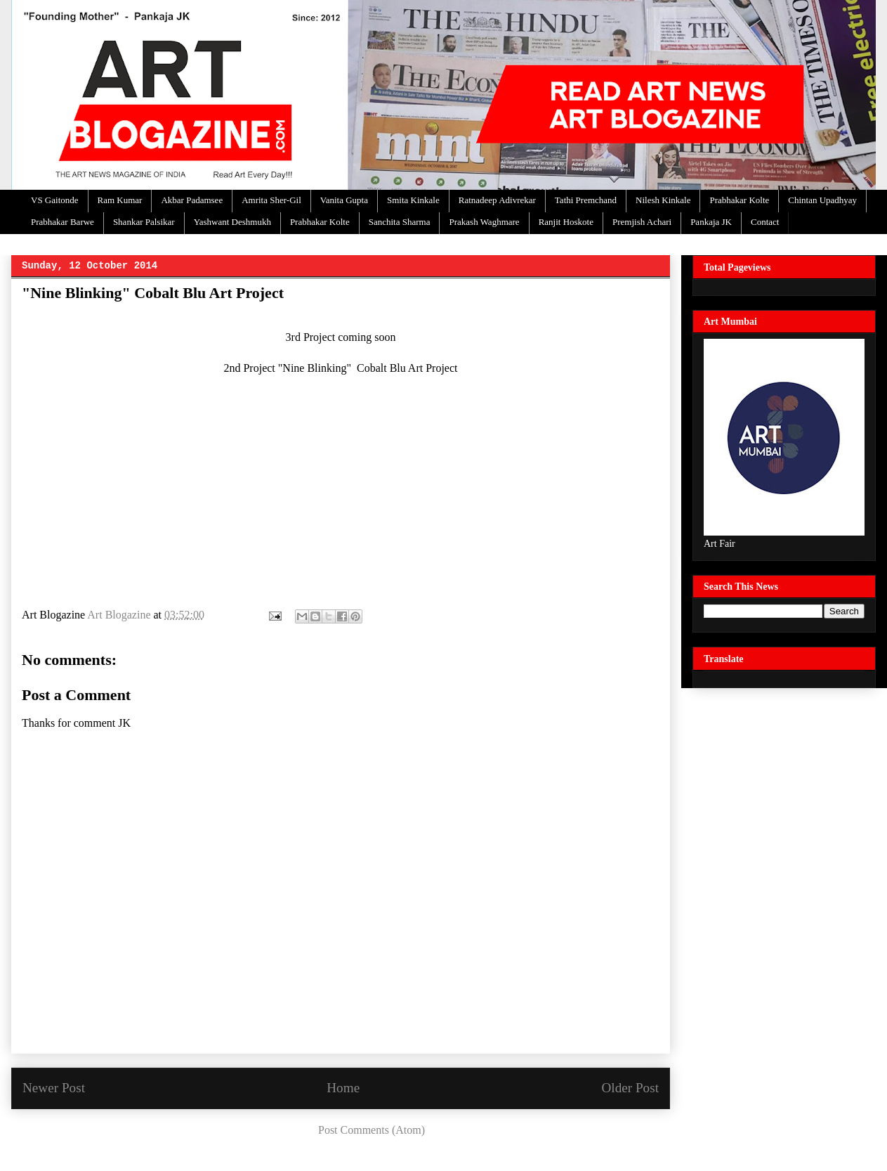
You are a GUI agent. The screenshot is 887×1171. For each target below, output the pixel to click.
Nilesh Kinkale (663, 200)
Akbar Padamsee (192, 200)
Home (343, 1087)
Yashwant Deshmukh (232, 221)
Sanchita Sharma (400, 221)
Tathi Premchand (586, 200)
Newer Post (53, 1087)
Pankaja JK (711, 221)
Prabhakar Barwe (62, 221)
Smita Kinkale (413, 200)
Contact (765, 221)
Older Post (630, 1087)
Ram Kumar (120, 200)
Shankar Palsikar (144, 221)
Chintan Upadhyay (822, 200)
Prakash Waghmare (484, 221)
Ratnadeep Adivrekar (497, 200)
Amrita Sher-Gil (271, 200)
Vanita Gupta (344, 200)
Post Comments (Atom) (371, 1130)
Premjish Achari (641, 221)
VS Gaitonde (55, 200)
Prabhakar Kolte (739, 200)
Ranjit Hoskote (566, 221)
